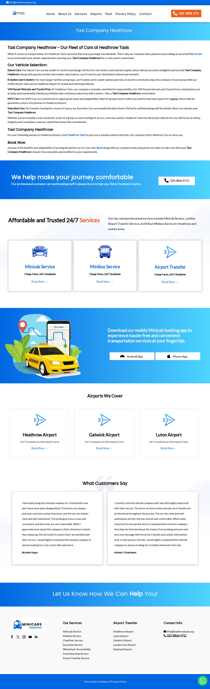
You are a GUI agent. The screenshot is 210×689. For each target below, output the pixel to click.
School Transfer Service (76, 658)
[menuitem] (51, 15)
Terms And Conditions (96, 681)
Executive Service (73, 644)
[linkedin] (36, 637)
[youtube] (30, 637)
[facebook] (12, 637)
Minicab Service (72, 631)
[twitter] (18, 637)
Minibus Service (72, 635)
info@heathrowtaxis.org (21, 2)
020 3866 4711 (177, 635)
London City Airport (124, 644)
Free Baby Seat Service (76, 653)
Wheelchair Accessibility (77, 649)
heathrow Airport (123, 631)
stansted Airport (122, 649)
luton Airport (120, 635)
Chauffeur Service (73, 640)
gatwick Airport (122, 640)
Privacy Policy (118, 681)
